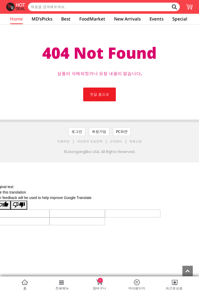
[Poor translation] (19, 205)
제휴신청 (136, 141)
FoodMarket (92, 19)
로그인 (77, 131)
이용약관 (63, 141)
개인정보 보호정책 (90, 141)
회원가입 (99, 131)
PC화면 (122, 131)
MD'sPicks (42, 19)
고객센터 (116, 141)
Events (157, 19)
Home (16, 19)
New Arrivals (127, 19)
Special (179, 19)
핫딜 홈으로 (99, 94)
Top (187, 271)
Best (65, 19)
